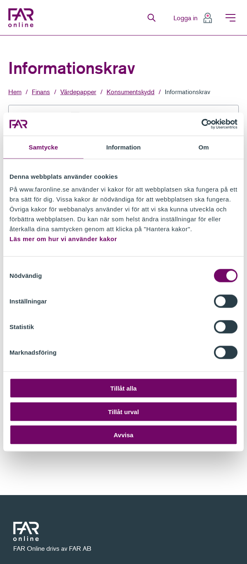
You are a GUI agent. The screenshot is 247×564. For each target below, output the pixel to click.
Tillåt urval (123, 411)
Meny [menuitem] (230, 17)
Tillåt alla (123, 388)
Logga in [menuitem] (185, 18)
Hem (14, 92)
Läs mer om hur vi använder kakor (63, 238)
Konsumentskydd (130, 92)
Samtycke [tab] (43, 146)
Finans (41, 92)
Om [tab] (203, 146)
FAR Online (23, 17)
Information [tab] (123, 146)
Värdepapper (78, 92)
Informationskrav (187, 92)
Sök (151, 17)
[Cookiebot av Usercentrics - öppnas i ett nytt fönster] (201, 124)
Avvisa (123, 434)
